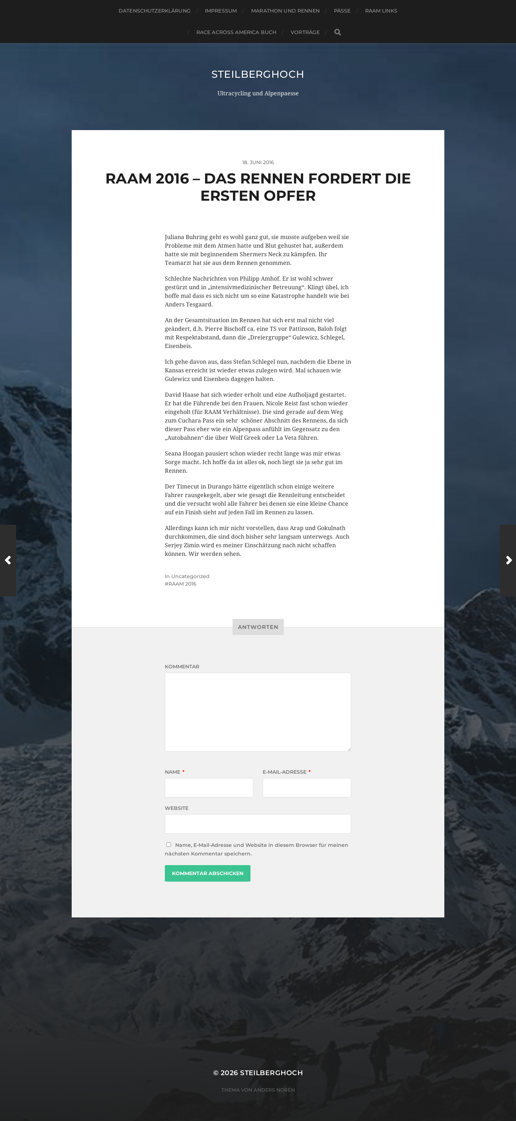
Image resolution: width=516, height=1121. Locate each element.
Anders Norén (274, 1090)
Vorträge (305, 32)
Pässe (342, 11)
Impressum (221, 11)
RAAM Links (381, 11)
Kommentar (182, 666)
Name (175, 772)
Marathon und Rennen (285, 11)
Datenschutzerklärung (155, 11)
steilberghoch (257, 74)
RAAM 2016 (182, 584)
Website (176, 808)
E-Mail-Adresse (287, 772)
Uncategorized (190, 576)
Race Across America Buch (236, 32)
